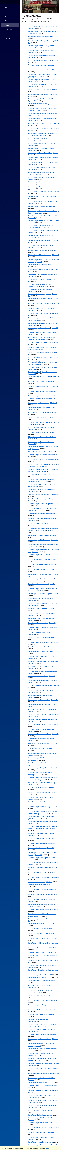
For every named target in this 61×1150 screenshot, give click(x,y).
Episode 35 (32, 859)
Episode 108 (50, 432)
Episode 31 (54, 889)
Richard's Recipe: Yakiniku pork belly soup (41, 858)
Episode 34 (54, 867)
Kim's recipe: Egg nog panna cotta (39, 743)
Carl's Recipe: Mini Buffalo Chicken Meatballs (42, 680)
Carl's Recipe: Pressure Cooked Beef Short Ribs (43, 1063)
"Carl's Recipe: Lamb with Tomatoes (39, 459)
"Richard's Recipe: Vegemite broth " (39, 494)
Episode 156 (32, 232)
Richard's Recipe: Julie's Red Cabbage (40, 792)
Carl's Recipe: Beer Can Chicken (38, 948)
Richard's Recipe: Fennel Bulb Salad (39, 1068)
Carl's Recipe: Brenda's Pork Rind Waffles (41, 632)
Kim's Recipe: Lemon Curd (36, 882)
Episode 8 (31, 1080)
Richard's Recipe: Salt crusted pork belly (41, 50)
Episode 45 (32, 755)
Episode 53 (32, 668)
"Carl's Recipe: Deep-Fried (36, 452)
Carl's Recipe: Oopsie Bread (37, 1142)
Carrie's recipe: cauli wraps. (37, 36)
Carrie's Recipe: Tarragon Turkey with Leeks (42, 46)
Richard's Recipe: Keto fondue (37, 381)
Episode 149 (55, 255)
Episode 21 (32, 967)
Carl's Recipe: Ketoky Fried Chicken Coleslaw (42, 372)
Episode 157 (32, 222)
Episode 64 (52, 623)
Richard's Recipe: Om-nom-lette (38, 391)
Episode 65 (32, 615)
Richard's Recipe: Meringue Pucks (39, 867)
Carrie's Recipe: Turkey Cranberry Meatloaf (42, 55)
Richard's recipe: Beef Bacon (37, 70)
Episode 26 (51, 923)
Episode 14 (32, 1031)
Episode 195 (50, 70)
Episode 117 (51, 398)
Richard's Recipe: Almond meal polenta (40, 504)
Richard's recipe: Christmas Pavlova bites (41, 738)
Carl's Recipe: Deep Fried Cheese (39, 1000)
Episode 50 (32, 697)
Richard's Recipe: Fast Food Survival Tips (41, 99)
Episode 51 (32, 692)
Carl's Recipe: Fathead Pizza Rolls (39, 386)
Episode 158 (38, 213)
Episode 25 (52, 928)
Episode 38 (52, 838)
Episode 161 (32, 203)
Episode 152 (32, 247)
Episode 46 (55, 734)
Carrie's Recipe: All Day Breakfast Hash (40, 191)
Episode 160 (52, 206)
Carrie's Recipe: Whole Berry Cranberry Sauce (43, 84)
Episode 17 (54, 1000)
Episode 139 (54, 298)
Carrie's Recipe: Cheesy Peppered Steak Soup (43, 26)
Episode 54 (32, 663)
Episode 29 (32, 901)
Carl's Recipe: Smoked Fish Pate (38, 787)
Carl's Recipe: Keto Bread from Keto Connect (42, 753)
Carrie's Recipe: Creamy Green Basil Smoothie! (43, 157)
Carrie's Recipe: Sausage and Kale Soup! (41, 177)
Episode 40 (32, 799)
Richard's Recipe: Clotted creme (38, 637)
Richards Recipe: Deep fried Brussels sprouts (42, 671)
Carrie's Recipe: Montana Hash (38, 250)
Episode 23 (53, 948)
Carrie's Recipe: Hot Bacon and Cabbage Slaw (43, 162)
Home (5, 7)
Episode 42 (42, 780)
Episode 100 (44, 481)
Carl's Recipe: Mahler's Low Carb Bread (40, 60)
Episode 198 (32, 47)
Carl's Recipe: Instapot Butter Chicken (40, 357)
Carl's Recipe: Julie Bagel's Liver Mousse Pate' (43, 216)
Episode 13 (55, 1039)
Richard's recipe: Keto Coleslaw (38, 676)
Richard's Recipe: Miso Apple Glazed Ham (41, 833)
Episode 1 (50, 1142)
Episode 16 (51, 1014)
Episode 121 (55, 376)
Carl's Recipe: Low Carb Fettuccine (39, 559)
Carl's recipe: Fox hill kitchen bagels (39, 594)
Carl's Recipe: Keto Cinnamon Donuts (40, 265)
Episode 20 (48, 975)
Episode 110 (51, 417)
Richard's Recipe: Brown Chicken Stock (40, 123)
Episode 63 (32, 634)
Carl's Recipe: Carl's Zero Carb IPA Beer (41, 308)
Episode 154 (32, 276)
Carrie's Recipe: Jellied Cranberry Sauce (41, 80)
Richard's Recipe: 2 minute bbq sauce (40, 919)
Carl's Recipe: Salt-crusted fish (38, 584)
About (5, 16)
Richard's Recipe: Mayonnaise (37, 65)
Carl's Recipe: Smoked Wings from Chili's (41, 1019)
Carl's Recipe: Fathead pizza (37, 1115)
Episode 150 (52, 250)
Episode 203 (49, 36)
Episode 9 (55, 1068)
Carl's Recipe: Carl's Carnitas (37, 104)
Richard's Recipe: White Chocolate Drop (41, 877)
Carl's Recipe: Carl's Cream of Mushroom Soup (43, 574)
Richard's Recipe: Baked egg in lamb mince (42, 965)
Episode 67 (35, 605)
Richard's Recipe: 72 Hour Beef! (38, 938)
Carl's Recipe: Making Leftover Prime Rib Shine (43, 323)
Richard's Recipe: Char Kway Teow (39, 700)
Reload (47, 1148)
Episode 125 (38, 364)
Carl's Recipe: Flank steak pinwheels (39, 724)
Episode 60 (54, 647)
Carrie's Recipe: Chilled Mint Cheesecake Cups (43, 201)
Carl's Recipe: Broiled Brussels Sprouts (40, 1090)
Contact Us (7, 38)
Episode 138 (55, 303)
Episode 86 (41, 510)
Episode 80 (34, 547)
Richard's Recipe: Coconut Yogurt (38, 89)
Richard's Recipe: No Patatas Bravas (40, 455)
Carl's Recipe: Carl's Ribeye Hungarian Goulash (43, 167)
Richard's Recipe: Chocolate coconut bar (41, 797)
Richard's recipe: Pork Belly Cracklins (40, 279)
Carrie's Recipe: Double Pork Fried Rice (40, 240)
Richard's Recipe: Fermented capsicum (40, 313)
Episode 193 (53, 89)
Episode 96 (54, 494)
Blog (5, 12)
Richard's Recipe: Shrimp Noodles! (39, 768)
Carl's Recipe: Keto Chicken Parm (39, 980)
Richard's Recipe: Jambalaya (37, 1005)
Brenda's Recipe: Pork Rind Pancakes (40, 885)
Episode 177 (32, 150)
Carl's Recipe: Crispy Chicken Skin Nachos (41, 408)
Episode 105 (43, 439)
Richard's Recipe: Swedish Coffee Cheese (41, 1053)
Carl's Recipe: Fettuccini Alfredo (38, 623)
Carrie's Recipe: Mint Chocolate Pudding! (41, 148)
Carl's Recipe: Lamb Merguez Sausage (40, 41)
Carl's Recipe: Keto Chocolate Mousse (40, 1073)
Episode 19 (53, 980)
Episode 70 (40, 591)
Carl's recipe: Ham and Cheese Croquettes (41, 489)
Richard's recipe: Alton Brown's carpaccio (41, 289)
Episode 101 (42, 471)
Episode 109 (37, 424)
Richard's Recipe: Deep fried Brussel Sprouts (42, 367)
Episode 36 (50, 848)
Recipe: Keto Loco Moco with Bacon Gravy (41, 245)
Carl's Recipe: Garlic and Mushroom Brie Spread (43, 862)
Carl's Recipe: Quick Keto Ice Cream (39, 943)
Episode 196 (51, 65)
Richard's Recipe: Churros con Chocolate (41, 442)
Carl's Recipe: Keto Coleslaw (37, 569)
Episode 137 (32, 310)
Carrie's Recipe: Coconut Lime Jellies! (40, 153)
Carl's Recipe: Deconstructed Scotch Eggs (41, 705)
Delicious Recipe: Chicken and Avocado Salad (42, 274)
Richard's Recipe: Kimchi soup (37, 843)
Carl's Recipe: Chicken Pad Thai (38, 1132)
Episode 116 (53, 403)
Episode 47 (55, 724)
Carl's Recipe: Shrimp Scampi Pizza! (39, 970)
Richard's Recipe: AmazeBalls (37, 417)
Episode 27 (37, 916)
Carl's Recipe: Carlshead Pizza (38, 928)
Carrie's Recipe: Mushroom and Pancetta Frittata (43, 221)
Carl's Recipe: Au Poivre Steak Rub (39, 647)
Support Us (7, 34)
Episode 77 (54, 559)
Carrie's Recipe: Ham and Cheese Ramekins (42, 187)
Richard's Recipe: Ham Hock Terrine (39, 1039)
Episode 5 (31, 1107)
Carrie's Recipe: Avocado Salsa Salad (40, 196)
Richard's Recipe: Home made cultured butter (42, 1105)
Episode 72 (32, 576)
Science (6, 20)
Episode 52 (52, 676)
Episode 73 (50, 569)
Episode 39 (54, 807)
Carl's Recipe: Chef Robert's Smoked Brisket (42, 118)
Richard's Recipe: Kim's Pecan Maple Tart (41, 656)
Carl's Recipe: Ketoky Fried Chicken (39, 377)
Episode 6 (36, 1097)
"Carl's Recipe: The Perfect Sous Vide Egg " (42, 783)
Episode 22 (53, 955)
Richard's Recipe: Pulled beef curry (39, 540)
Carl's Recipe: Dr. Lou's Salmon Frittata (40, 652)
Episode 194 (32, 81)
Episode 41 (53, 787)
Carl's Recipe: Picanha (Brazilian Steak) (40, 342)
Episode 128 (38, 349)
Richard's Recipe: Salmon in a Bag (39, 807)
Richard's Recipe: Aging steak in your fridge (42, 518)
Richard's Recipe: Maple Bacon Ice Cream (41, 1137)
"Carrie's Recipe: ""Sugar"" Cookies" (39, 255)
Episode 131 (32, 334)
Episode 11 (39, 1060)
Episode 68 (32, 600)
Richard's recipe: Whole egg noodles (39, 294)
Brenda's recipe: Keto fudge (37, 748)
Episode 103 (49, 452)
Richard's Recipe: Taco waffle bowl (39, 608)
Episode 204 (36, 33)
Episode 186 (42, 135)
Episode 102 (55, 459)
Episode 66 (54, 608)
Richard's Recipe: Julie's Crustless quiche (41, 690)
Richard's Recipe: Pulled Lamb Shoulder (41, 1118)
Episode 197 (32, 57)
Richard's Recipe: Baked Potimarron (39, 909)
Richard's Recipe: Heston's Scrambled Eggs (42, 709)
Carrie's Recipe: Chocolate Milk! (38, 206)
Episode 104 (32, 444)
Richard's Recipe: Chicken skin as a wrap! (41, 613)
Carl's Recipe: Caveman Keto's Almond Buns (42, 1049)
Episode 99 (34, 486)
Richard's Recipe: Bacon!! (36, 975)
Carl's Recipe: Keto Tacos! (36, 978)
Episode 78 (54, 555)
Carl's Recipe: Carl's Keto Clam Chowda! (41, 763)
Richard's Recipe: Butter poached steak (40, 642)
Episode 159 (32, 218)
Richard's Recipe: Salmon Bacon (38, 933)
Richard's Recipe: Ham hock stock (39, 328)
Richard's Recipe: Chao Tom (37, 432)
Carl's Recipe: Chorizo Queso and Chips (41, 618)
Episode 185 (41, 140)
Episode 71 (51, 584)
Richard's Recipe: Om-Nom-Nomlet (39, 1145)
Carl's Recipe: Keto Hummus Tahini (39, 299)
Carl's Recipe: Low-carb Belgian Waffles (41, 128)
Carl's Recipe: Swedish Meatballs (38, 535)
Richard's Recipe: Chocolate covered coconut (42, 628)
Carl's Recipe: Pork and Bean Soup (39, 889)
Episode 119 (54, 386)
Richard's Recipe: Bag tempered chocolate (41, 729)
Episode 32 (49, 882)
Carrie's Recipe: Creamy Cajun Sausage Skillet (43, 230)
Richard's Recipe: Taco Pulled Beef (39, 555)
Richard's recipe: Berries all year (38, 513)
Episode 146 (43, 286)
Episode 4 (50, 1115)
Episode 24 (52, 938)
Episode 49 (32, 706)
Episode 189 (32, 120)
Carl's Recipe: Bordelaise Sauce (38, 838)
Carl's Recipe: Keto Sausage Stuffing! (40, 499)
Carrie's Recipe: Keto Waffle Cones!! (39, 182)
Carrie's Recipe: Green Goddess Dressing (41, 143)
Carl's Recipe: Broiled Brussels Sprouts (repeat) (43, 822)
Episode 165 (32, 189)
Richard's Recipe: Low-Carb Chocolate (40, 1085)
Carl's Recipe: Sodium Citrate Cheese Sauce (42, 1029)
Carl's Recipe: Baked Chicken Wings (39, 734)
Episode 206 (32, 28)
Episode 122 (32, 369)
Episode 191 (36, 110)
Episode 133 (54, 328)
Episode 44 (32, 765)
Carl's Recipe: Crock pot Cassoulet (39, 802)
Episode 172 (32, 164)
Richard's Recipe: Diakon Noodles (39, 894)
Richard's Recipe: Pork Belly (37, 995)
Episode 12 (32, 1050)
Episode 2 (52, 1132)
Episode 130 (44, 339)
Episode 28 (35, 906)
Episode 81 (53, 535)
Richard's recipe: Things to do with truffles (41, 598)
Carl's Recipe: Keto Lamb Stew (38, 523)
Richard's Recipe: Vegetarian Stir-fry (39, 303)
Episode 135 (35, 320)
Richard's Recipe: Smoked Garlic (38, 403)
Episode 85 (32, 520)
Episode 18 (37, 992)
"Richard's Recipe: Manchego (37, 474)
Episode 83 (50, 530)
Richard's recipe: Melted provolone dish (40, 269)
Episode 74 (52, 564)
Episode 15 (32, 1021)
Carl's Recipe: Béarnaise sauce (38, 872)
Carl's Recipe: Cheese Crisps (37, 1110)
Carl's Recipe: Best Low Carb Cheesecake (41, 899)
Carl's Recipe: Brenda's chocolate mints (40, 685)
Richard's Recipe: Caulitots (36, 952)
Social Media (7, 29)
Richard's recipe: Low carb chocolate (39, 412)
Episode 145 (32, 291)
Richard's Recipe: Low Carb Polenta (39, 1034)
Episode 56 (32, 658)
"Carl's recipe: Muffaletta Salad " (38, 564)
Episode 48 (35, 716)
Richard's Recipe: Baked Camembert (40, 352)
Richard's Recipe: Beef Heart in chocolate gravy (43, 661)
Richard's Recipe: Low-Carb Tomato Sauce (41, 985)
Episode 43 (38, 774)
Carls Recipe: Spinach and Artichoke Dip (41, 666)
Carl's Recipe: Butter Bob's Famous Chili (41, 695)
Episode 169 (38, 174)
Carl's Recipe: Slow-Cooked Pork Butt (40, 94)
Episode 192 (32, 101)
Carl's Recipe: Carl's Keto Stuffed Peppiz (41, 427)
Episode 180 (32, 145)
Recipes (6, 25)
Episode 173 (32, 159)
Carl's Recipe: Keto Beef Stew (37, 924)
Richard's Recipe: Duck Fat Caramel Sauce (42, 332)
